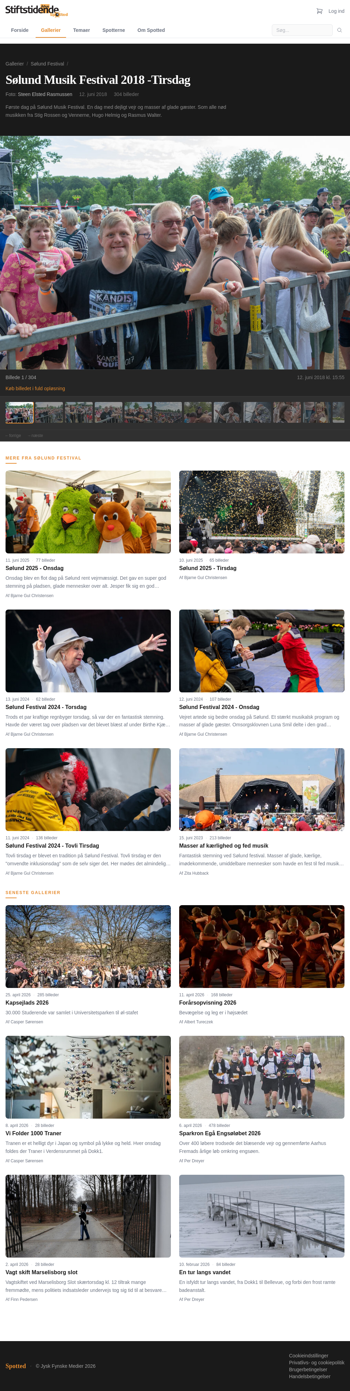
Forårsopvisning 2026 (207, 1003)
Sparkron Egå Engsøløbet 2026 (220, 1133)
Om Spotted (151, 30)
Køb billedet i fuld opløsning (35, 388)
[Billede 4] (108, 412)
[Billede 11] (317, 412)
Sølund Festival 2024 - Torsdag (46, 707)
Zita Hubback (196, 873)
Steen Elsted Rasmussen (45, 94)
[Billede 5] (138, 412)
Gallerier (51, 30)
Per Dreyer (194, 1160)
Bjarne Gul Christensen (32, 595)
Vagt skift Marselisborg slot (41, 1272)
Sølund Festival (47, 64)
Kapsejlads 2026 (27, 1003)
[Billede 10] (287, 412)
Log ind (336, 11)
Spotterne (113, 30)
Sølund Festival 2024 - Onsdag (219, 707)
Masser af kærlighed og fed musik (223, 846)
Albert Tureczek (198, 1022)
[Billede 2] (49, 412)
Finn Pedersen (24, 1299)
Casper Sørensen (27, 1022)
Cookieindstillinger (309, 1355)
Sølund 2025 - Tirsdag (208, 568)
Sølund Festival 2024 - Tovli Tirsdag (52, 846)
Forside (20, 30)
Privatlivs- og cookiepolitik (316, 1362)
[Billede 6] (168, 412)
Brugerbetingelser (308, 1369)
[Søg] (339, 30)
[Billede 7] (198, 412)
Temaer (81, 30)
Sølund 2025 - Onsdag (35, 568)
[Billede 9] (257, 412)
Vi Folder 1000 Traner (34, 1133)
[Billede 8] (227, 412)
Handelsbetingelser (310, 1376)
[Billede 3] (79, 412)
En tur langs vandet (204, 1272)
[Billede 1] (19, 412)
